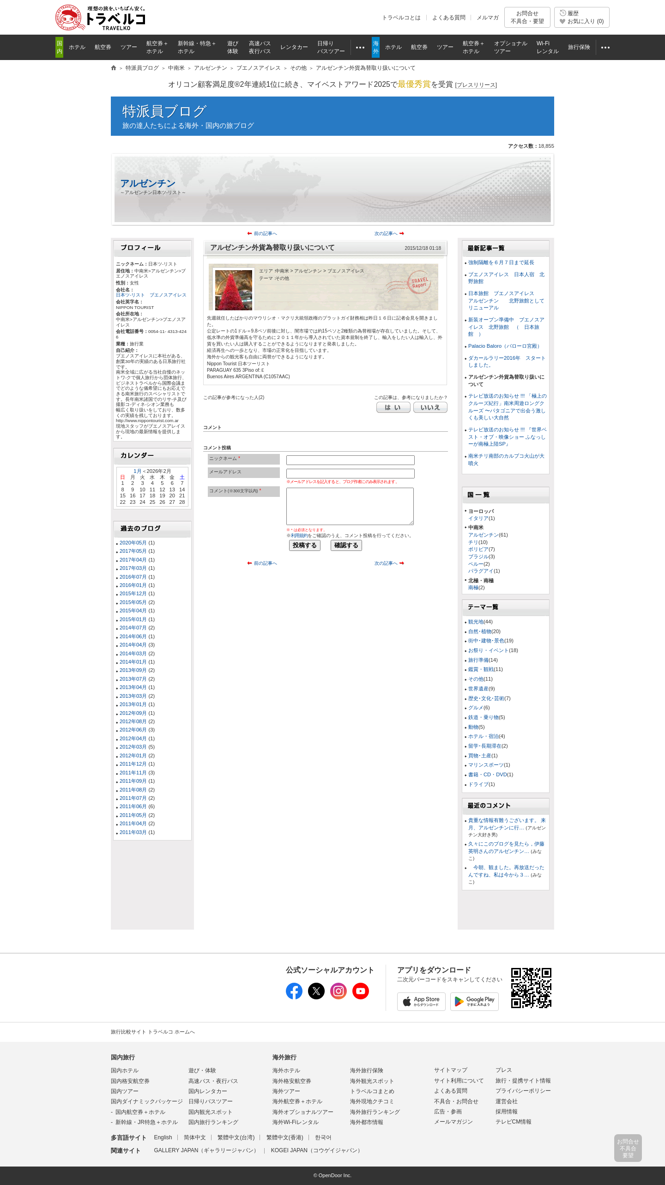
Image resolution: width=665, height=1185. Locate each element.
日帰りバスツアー (210, 1101)
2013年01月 (133, 704)
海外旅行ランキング (375, 1112)
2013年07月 (133, 679)
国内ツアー (125, 1091)
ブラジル (478, 556)
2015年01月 (133, 619)
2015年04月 (133, 610)
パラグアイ (481, 571)
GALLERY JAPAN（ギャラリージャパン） (206, 1150)
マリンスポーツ (486, 765)
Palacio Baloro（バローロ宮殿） (505, 346)
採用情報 (507, 1111)
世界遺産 (478, 688)
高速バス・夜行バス (213, 1081)
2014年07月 (133, 627)
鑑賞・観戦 (481, 669)
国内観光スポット (210, 1112)
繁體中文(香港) (284, 1137)
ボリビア (478, 549)
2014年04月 (133, 644)
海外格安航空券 (291, 1081)
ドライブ (478, 784)
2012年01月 (133, 755)
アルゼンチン (147, 183)
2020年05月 (133, 542)
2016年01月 (133, 585)
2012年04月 (133, 738)
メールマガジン (453, 1121)
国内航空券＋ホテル (140, 1112)
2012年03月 (133, 747)
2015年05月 (133, 602)
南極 (473, 587)
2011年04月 (133, 823)
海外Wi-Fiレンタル (295, 1122)
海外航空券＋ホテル (297, 1101)
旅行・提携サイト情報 (523, 1080)
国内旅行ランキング (213, 1122)
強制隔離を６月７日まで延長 (501, 262)
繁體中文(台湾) (236, 1137)
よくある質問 (449, 17)
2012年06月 (133, 729)
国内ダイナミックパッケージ (147, 1101)
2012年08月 (133, 721)
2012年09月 (133, 713)
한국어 (323, 1137)
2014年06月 (133, 636)
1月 (137, 471)
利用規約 (299, 535)
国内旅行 (123, 1057)
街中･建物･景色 (486, 640)
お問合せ (527, 17)
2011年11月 (133, 772)
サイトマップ (450, 1070)
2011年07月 (133, 798)
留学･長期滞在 (485, 746)
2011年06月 (133, 806)
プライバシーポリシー (523, 1091)
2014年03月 (133, 653)
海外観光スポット (372, 1081)
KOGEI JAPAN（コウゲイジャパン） (317, 1150)
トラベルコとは (401, 17)
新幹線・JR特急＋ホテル (146, 1122)
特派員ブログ (164, 111)
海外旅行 (284, 1057)
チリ (473, 542)
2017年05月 (133, 551)
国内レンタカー (207, 1091)
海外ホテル (286, 1070)
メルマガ (488, 17)
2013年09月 (133, 670)
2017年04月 (133, 559)
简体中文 (195, 1137)
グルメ (476, 707)
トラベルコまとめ (372, 1091)
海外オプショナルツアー (302, 1112)
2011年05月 (133, 815)
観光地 (476, 621)
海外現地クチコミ (372, 1101)
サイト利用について (459, 1080)
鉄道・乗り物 (483, 717)
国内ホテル (125, 1070)
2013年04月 (133, 687)
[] (476, 85)
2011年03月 (133, 832)
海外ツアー (286, 1091)
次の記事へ (386, 233)
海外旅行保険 (366, 1070)
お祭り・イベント (488, 650)
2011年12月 (133, 764)
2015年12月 (133, 593)
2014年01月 (133, 662)
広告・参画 (448, 1111)
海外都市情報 (366, 1122)
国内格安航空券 (130, 1081)
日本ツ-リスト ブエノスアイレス (151, 294)
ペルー (476, 564)
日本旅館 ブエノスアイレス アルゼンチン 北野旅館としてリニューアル (506, 300)
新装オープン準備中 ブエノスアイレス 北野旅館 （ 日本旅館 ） (506, 327)
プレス (504, 1070)
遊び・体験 (202, 1070)
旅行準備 (478, 660)
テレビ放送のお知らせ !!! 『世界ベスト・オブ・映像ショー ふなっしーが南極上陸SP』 (507, 437)
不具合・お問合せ (456, 1101)
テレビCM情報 (514, 1121)
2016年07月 (133, 577)
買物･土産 (479, 755)
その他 (476, 679)
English (163, 1137)
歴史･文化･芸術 (486, 698)
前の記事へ (265, 233)
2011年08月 (133, 789)
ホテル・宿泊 (483, 736)
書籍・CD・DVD (487, 774)
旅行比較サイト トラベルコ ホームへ (153, 1031)
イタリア (478, 518)
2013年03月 (133, 696)
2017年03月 (133, 568)
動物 (473, 727)
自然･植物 (479, 631)
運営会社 (507, 1101)
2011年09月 (133, 781)
